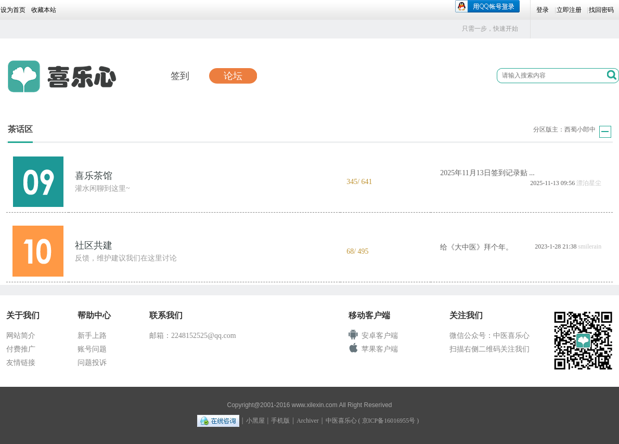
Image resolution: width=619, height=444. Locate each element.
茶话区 (20, 129)
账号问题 (92, 349)
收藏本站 (43, 10)
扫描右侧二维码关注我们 (489, 349)
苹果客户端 (380, 349)
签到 (180, 76)
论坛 (233, 76)
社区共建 (93, 245)
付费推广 (20, 349)
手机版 (280, 420)
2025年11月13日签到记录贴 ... (487, 173)
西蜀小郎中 (580, 129)
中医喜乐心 (341, 420)
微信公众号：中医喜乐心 (489, 335)
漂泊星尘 (588, 183)
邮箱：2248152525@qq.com (192, 335)
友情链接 (20, 363)
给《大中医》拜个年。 (476, 247)
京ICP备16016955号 (389, 420)
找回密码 (601, 10)
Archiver (307, 420)
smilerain (590, 246)
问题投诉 (92, 363)
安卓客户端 (380, 335)
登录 (542, 10)
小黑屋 (255, 420)
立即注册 (569, 10)
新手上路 (92, 335)
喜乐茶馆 (93, 176)
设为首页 (13, 10)
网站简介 (20, 335)
